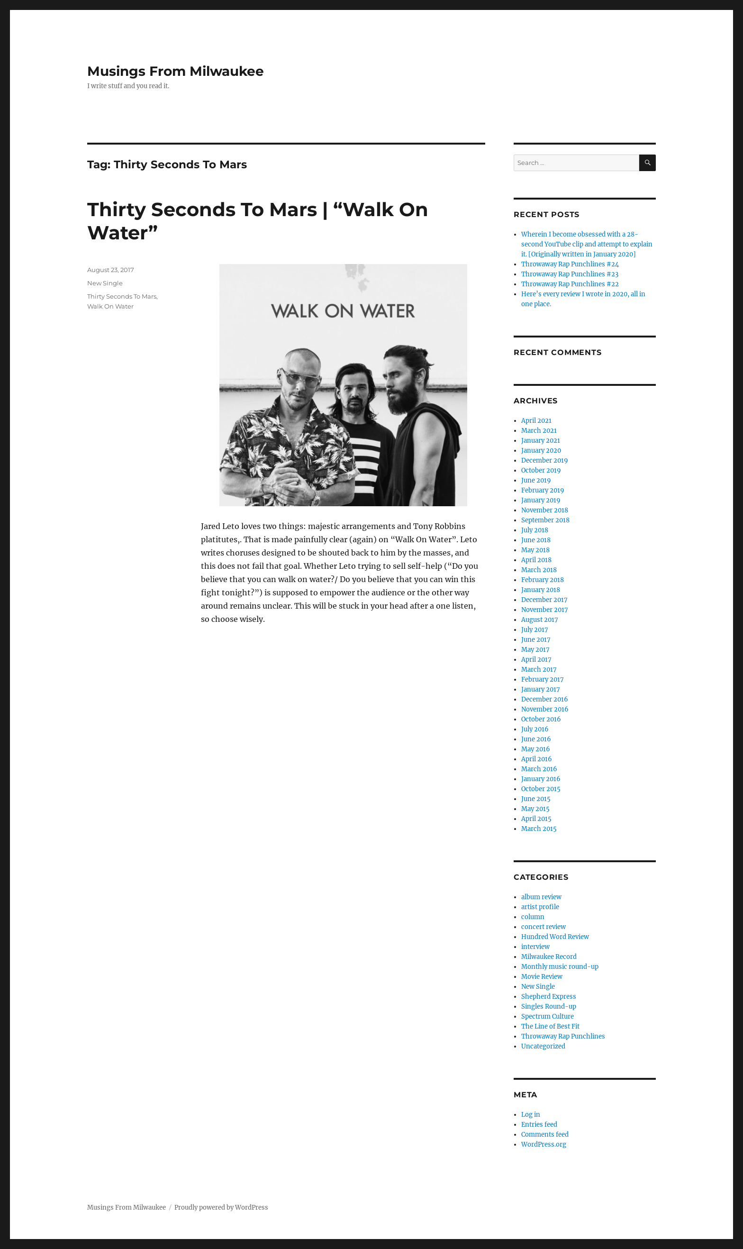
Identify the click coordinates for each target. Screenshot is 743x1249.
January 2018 (540, 590)
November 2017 (544, 610)
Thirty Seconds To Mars (121, 296)
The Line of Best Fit (550, 1026)
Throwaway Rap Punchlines (563, 1036)
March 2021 (539, 431)
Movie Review (541, 977)
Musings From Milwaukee (175, 71)
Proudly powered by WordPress (221, 1207)
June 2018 (536, 540)
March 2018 (539, 570)
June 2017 (536, 640)
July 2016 (535, 729)
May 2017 (535, 650)
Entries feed (539, 1125)
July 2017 (534, 630)
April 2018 (536, 560)
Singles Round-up (548, 1007)
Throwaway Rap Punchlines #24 (570, 264)
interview (535, 947)
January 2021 (540, 441)
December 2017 (544, 600)
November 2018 (544, 510)
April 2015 (536, 819)
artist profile (540, 907)
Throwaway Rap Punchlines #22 (570, 284)
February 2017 (542, 679)
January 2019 (541, 500)
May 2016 (535, 749)
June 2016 (536, 739)
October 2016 (541, 719)
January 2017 (540, 689)
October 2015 (541, 789)
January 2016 (541, 779)
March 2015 (539, 829)
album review (541, 897)
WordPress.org (543, 1144)
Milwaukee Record (549, 957)
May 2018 (535, 550)
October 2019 (541, 470)
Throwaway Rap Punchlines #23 (569, 274)
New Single (105, 283)
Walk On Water (110, 306)
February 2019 (542, 490)
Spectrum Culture (547, 1016)
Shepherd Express (548, 997)
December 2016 (544, 699)
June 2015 (536, 799)
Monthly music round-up (559, 967)
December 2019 (544, 460)
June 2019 (536, 480)
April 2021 (536, 421)
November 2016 (545, 709)
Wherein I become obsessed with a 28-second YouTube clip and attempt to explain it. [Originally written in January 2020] (586, 244)
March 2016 (539, 769)
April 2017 (536, 660)
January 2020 (541, 451)
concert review (543, 927)
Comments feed (545, 1134)
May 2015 (535, 809)
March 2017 (539, 670)
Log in (530, 1115)
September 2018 (545, 520)
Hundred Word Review (555, 937)
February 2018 (542, 580)
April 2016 (536, 759)
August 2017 (539, 620)
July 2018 (534, 530)
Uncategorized (543, 1046)
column (532, 917)
